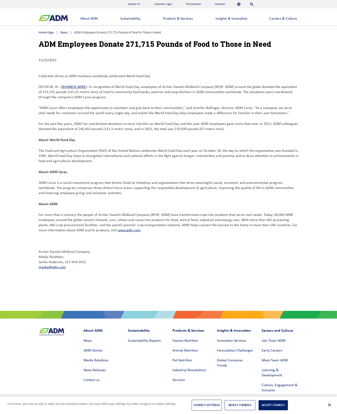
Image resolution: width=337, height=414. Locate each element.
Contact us (91, 380)
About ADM (89, 19)
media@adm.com (52, 267)
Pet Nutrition (182, 360)
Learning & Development (272, 372)
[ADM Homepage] (54, 18)
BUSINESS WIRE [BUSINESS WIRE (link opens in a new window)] (74, 87)
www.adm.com (129, 230)
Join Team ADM (274, 341)
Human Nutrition (185, 341)
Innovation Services (231, 341)
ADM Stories (93, 350)
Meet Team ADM (275, 360)
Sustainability (130, 19)
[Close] (329, 405)
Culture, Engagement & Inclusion (279, 387)
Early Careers (272, 350)
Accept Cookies (273, 405)
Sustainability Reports (144, 341)
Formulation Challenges (235, 350)
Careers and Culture (277, 330)
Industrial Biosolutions (189, 370)
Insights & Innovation (231, 19)
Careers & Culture (283, 19)
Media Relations (96, 360)
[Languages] (239, 4)
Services (178, 380)
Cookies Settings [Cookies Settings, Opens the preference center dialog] (207, 405)
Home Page (46, 32)
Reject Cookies (240, 405)
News (64, 32)
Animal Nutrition (185, 350)
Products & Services (178, 19)
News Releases (95, 370)
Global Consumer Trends (230, 363)
